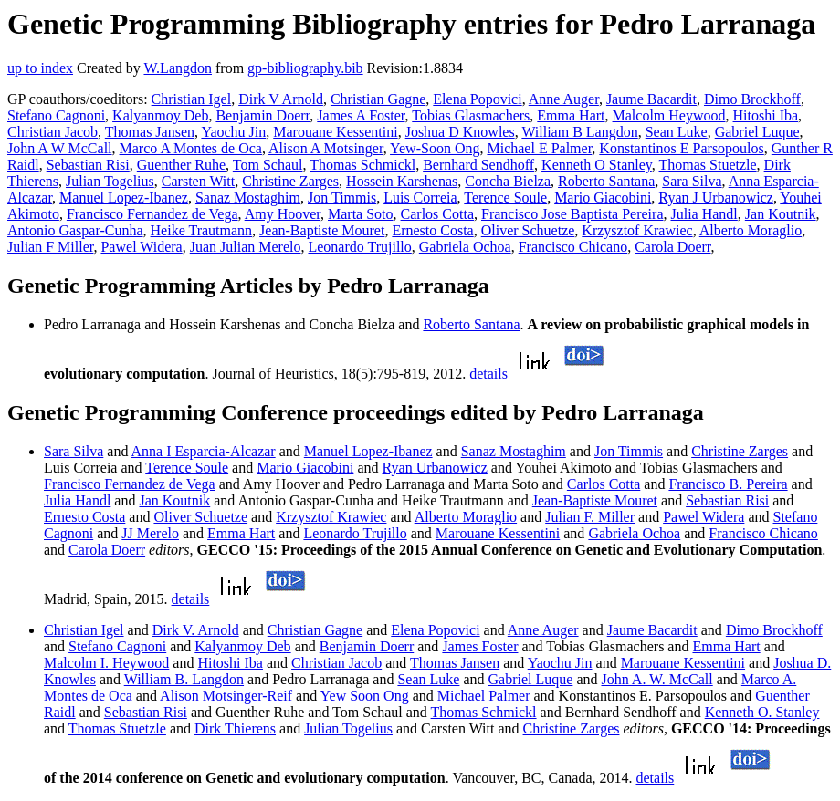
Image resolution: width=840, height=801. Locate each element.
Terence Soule (505, 197)
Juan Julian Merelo (245, 247)
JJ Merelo (150, 533)
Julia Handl (703, 214)
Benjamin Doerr (262, 115)
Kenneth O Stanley (596, 164)
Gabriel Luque (757, 132)
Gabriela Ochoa (465, 247)
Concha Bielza (508, 181)
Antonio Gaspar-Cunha (75, 230)
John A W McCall (59, 148)
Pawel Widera (141, 247)
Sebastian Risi (88, 164)
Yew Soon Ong (364, 695)
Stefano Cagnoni (56, 115)
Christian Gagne (378, 99)
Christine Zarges (290, 181)
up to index (40, 68)
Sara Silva (691, 181)
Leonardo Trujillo (359, 247)
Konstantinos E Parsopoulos (681, 148)
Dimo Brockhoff (752, 99)
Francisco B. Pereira (727, 484)
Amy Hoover (282, 214)
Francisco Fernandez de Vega (152, 214)
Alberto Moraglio (750, 230)
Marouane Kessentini (335, 132)
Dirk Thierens (235, 728)
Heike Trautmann (202, 230)
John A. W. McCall (656, 679)
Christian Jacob (52, 132)
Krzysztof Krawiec (637, 230)
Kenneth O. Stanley (762, 712)
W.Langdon (177, 68)
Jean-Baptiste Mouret (321, 230)
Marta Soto (361, 214)
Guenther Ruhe (181, 164)
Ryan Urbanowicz (435, 467)
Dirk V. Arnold (195, 630)
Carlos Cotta (437, 214)
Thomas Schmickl (362, 164)
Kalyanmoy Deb (160, 115)
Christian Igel (192, 99)
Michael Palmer (483, 695)
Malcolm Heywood (669, 115)
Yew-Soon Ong (434, 148)
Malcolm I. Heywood (106, 663)
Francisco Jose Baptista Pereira (572, 214)
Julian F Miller (50, 247)
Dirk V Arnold (280, 99)
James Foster (480, 646)
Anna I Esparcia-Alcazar (203, 451)
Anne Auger (564, 99)
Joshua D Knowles (460, 132)
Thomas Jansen (149, 132)
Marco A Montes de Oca (191, 148)
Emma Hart (570, 115)
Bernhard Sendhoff (478, 164)
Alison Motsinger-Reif (226, 695)
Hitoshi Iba (766, 115)
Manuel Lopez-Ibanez (123, 197)
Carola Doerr (672, 247)
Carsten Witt (198, 181)
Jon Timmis (342, 197)
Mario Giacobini (602, 197)
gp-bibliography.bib (305, 68)
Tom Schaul (268, 164)
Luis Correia (420, 197)
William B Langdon (579, 132)
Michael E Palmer (539, 148)
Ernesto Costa (432, 230)
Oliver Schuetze (528, 230)
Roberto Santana (606, 181)
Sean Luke (677, 132)
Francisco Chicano (573, 247)
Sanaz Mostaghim (247, 197)
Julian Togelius (110, 181)
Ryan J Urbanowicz (715, 197)
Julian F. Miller (590, 517)
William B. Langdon (184, 679)
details (488, 373)
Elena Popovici (477, 99)
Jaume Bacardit (651, 99)
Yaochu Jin (233, 132)
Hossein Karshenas (401, 181)
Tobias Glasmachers (471, 115)
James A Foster (360, 115)
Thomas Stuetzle (708, 164)
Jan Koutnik (780, 214)
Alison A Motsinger (325, 148)
